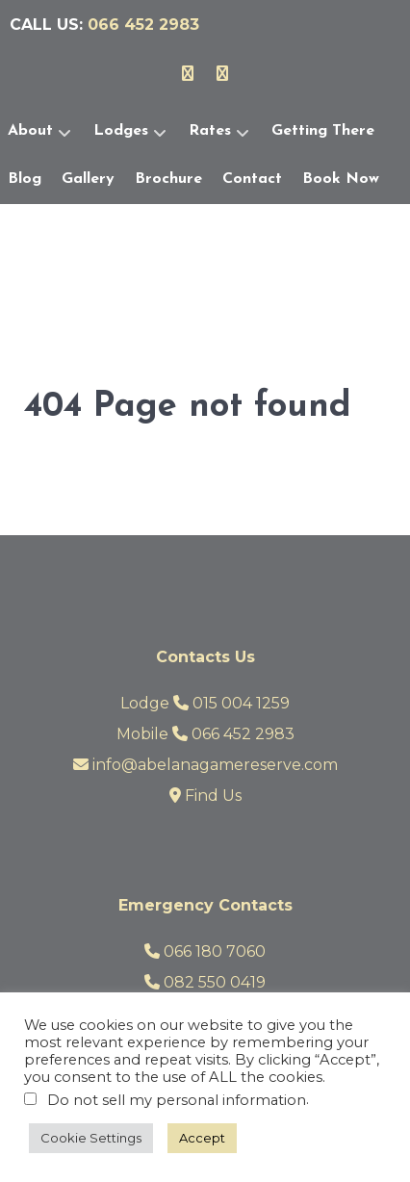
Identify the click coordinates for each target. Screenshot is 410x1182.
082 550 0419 (205, 982)
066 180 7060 (205, 951)
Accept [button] (202, 1137)
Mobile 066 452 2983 (205, 734)
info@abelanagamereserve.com (205, 765)
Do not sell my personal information (176, 1100)
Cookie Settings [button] (90, 1137)
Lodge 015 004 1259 (205, 703)
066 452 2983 (143, 24)
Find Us (205, 795)
